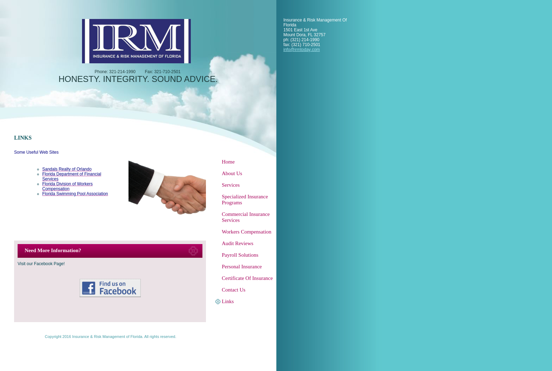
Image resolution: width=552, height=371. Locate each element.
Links (228, 301)
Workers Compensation (246, 232)
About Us (232, 173)
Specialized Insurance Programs (245, 199)
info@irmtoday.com (301, 49)
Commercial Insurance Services (246, 217)
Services (231, 185)
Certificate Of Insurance (247, 278)
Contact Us (233, 290)
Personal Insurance (242, 266)
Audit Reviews (237, 243)
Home (228, 162)
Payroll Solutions (240, 255)
